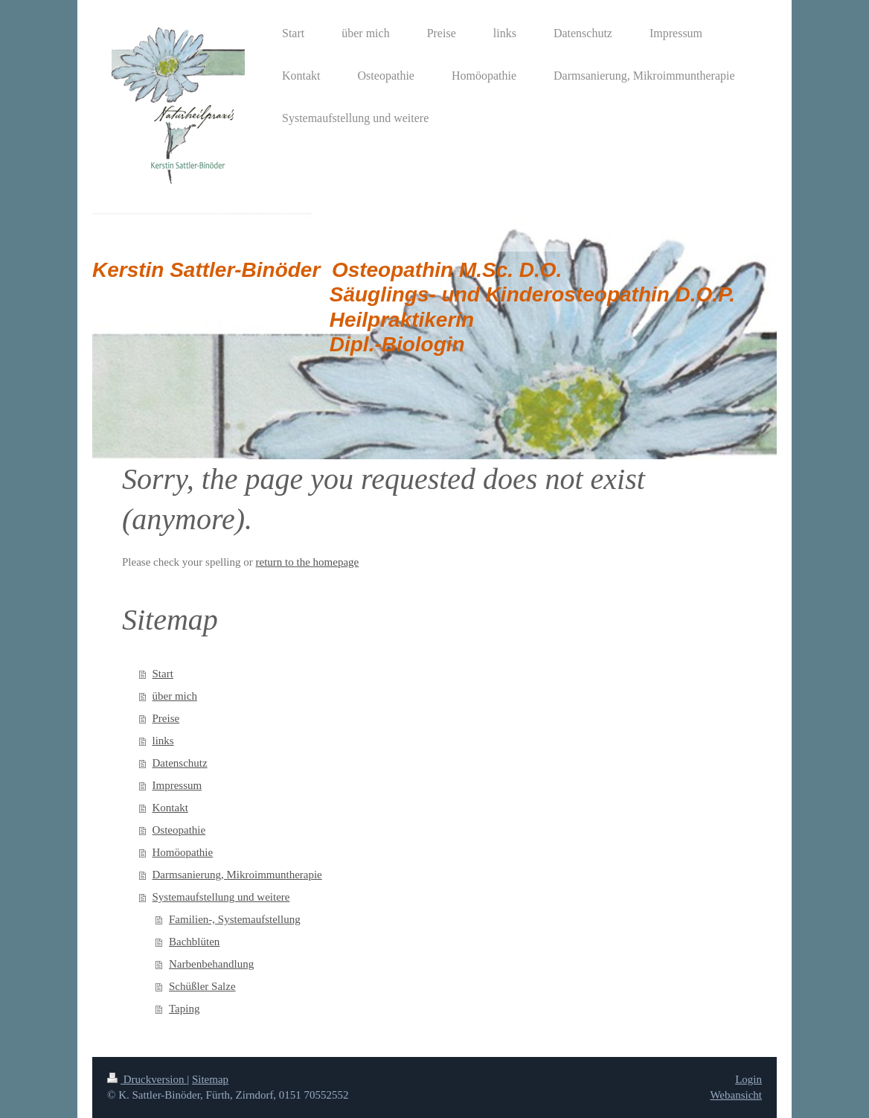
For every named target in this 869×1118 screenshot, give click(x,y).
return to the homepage (307, 562)
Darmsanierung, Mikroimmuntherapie (237, 875)
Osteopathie (179, 830)
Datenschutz (180, 763)
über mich (175, 696)
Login (748, 1079)
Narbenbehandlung (211, 964)
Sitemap (210, 1079)
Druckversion (147, 1079)
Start (163, 674)
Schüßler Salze (202, 986)
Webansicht (736, 1095)
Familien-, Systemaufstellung (235, 919)
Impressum (177, 785)
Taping (184, 1009)
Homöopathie (183, 852)
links (163, 741)
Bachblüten (194, 942)
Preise (166, 718)
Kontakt (170, 808)
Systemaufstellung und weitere (221, 897)
